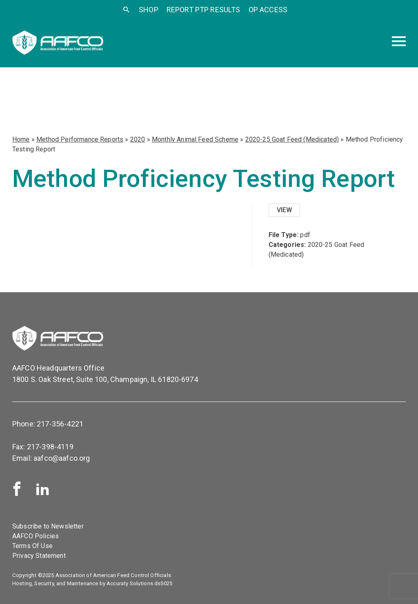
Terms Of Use (32, 546)
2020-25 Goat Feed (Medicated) (292, 139)
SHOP (148, 9)
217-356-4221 (60, 424)
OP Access (268, 9)
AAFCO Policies (35, 536)
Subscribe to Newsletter (48, 526)
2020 (137, 139)
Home (21, 139)
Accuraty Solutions (130, 583)
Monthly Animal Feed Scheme (195, 139)
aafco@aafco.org (61, 458)
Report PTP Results (203, 9)
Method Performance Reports (79, 139)
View (284, 210)
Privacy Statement (39, 556)
